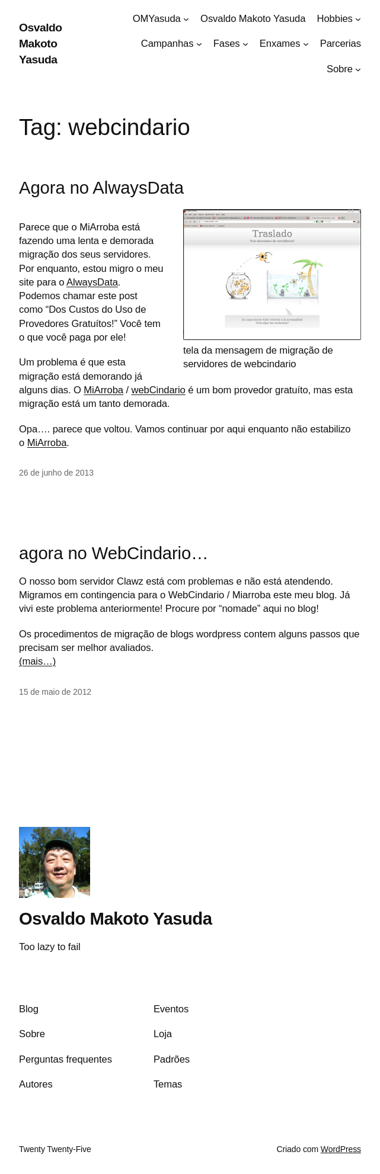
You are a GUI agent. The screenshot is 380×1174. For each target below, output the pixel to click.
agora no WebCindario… (113, 553)
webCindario (158, 390)
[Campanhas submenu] (199, 44)
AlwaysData (92, 282)
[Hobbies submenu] (358, 19)
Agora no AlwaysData (101, 187)
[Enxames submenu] (306, 44)
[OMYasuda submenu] (186, 19)
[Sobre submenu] (358, 69)
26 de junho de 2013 (56, 472)
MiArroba (103, 390)
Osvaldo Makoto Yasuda (40, 43)
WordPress (341, 1149)
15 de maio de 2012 (55, 692)
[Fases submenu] (245, 44)
